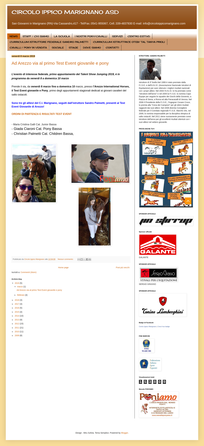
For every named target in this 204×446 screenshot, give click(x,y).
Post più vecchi (122, 267)
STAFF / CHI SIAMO (36, 36)
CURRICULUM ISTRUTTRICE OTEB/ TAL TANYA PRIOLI (129, 42)
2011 (17, 328)
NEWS (14, 36)
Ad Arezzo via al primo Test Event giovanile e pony (60, 63)
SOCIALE (58, 47)
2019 (17, 283)
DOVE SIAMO (92, 47)
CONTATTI (112, 47)
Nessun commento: (66, 259)
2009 (17, 335)
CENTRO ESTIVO (139, 36)
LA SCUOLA (62, 36)
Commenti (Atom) (28, 272)
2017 (17, 304)
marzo (20, 286)
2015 (17, 312)
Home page (63, 267)
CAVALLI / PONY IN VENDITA (28, 47)
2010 (17, 331)
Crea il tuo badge (164, 326)
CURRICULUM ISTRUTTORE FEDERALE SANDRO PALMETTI (49, 42)
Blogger (124, 433)
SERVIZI (117, 36)
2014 (17, 316)
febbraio (21, 295)
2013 (17, 320)
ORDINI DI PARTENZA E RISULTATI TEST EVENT (42, 114)
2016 (17, 308)
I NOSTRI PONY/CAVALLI (91, 36)
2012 (17, 323)
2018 (17, 300)
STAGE (73, 47)
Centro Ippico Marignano (147, 326)
